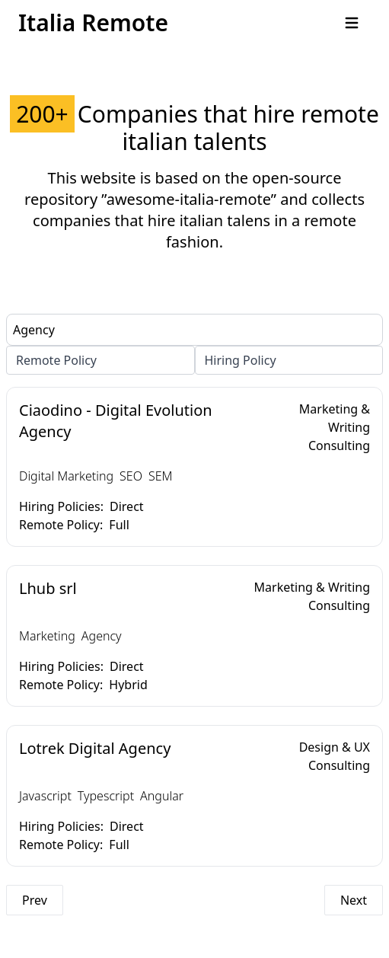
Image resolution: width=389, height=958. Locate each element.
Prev (34, 900)
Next (353, 900)
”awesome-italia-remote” (188, 199)
